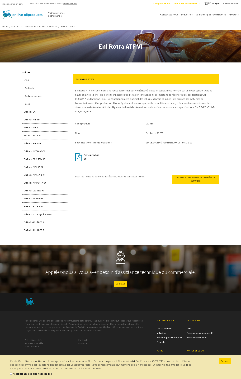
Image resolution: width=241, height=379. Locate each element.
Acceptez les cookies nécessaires (32, 373)
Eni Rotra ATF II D (32, 119)
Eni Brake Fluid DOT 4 (34, 222)
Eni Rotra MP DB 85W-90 (35, 182)
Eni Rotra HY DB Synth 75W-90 (38, 214)
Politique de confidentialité (200, 333)
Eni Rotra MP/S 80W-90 (34, 151)
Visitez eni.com (231, 3)
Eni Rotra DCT (30, 111)
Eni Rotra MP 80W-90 (33, 167)
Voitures (53, 26)
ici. (134, 361)
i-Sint (26, 80)
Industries (187, 14)
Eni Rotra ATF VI (32, 135)
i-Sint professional (33, 96)
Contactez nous (169, 14)
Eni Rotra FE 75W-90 (33, 198)
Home (5, 26)
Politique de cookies (197, 337)
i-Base (27, 103)
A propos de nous (161, 3)
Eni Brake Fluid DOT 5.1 (35, 230)
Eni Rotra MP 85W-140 (34, 174)
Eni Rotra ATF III (31, 127)
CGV (189, 328)
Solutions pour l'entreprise (210, 14)
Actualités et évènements (187, 3)
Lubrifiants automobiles (34, 26)
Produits (234, 14)
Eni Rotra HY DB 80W (33, 206)
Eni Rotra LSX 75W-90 (34, 190)
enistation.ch (70, 3)
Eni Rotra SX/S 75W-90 (34, 159)
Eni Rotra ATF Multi (32, 143)
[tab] (146, 79)
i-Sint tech (29, 88)
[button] (214, 79)
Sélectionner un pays (14, 4)
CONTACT (120, 283)
